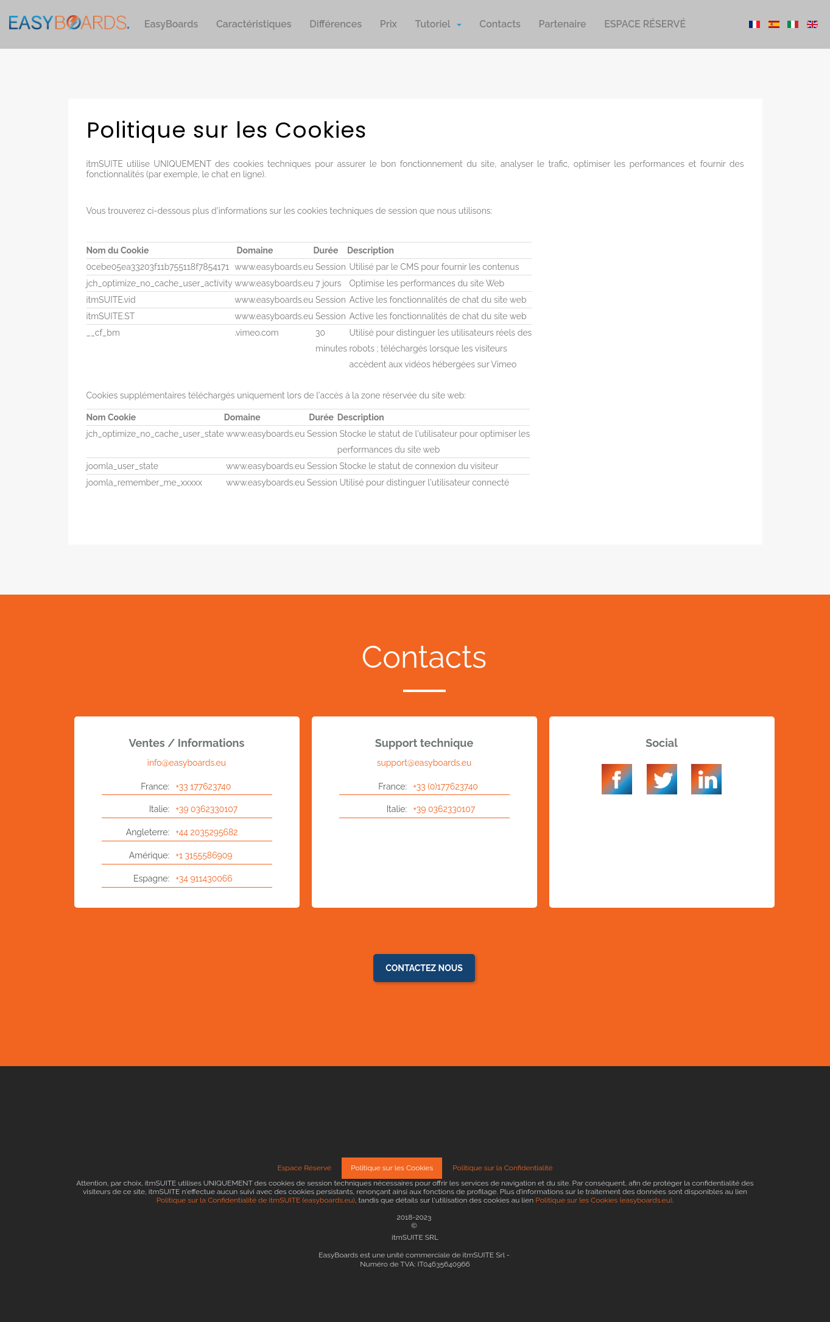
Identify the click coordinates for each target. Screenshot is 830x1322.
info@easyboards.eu (186, 763)
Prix (388, 24)
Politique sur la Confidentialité (502, 1168)
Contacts (500, 24)
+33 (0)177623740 (445, 786)
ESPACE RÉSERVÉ (645, 24)
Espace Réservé (305, 1168)
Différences (335, 24)
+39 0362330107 (206, 809)
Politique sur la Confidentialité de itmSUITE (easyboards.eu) (256, 1200)
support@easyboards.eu (424, 763)
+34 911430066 (204, 878)
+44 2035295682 (206, 832)
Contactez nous (424, 968)
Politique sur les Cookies (392, 1168)
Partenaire (562, 24)
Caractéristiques (254, 24)
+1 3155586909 (203, 855)
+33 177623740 (203, 786)
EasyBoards (171, 24)
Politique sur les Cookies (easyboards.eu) (603, 1200)
